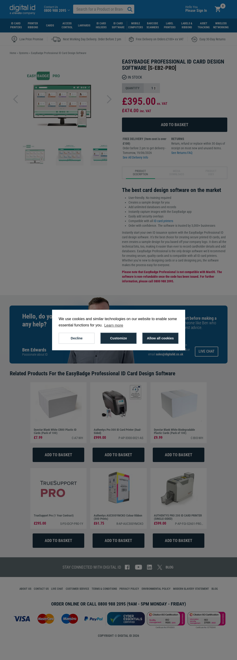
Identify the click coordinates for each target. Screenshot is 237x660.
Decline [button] (77, 338)
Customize (118, 338)
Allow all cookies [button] (160, 338)
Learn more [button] (113, 325)
